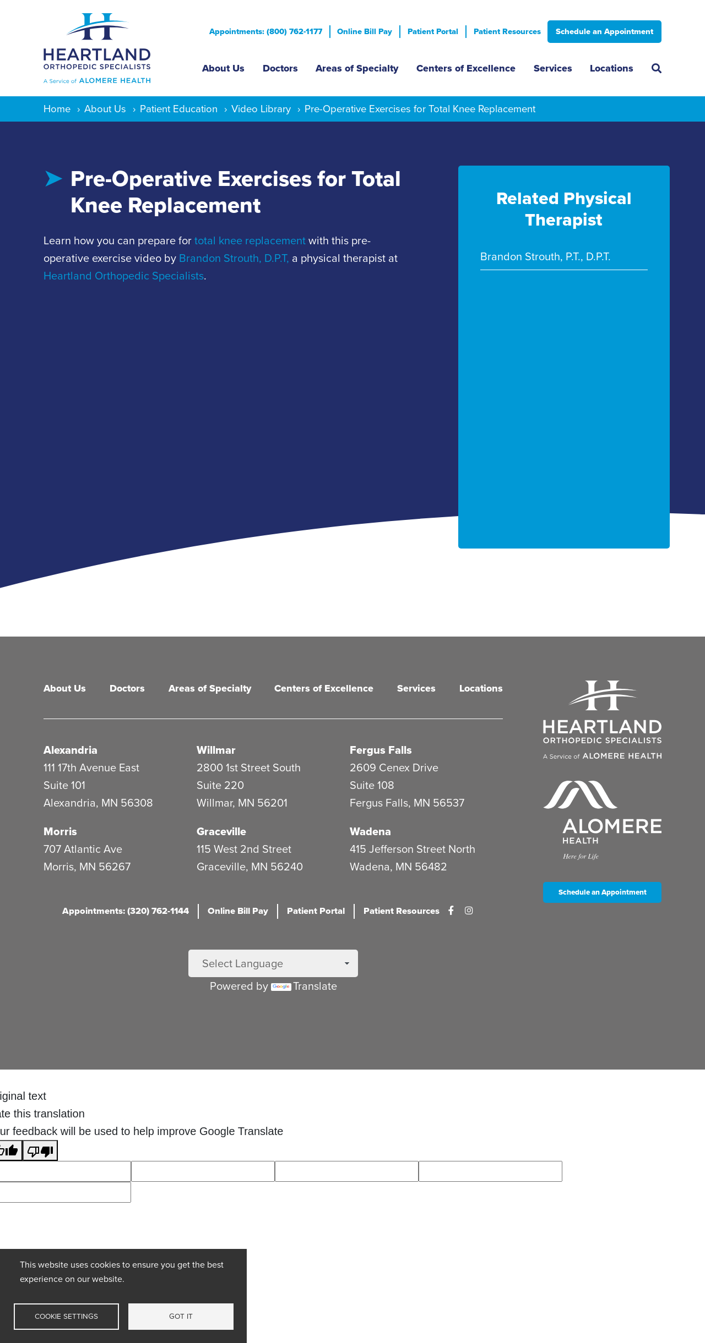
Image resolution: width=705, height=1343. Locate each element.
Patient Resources (507, 31)
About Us (223, 68)
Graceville (221, 831)
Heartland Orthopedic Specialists (124, 275)
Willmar (216, 750)
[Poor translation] (40, 1150)
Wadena (370, 831)
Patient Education (179, 108)
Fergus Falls (381, 750)
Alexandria (70, 750)
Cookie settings (66, 1316)
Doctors (280, 68)
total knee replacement (250, 240)
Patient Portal (433, 31)
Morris (60, 831)
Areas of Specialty (357, 68)
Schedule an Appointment (604, 31)
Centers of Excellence (466, 68)
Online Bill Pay (364, 31)
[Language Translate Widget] (273, 963)
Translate (304, 986)
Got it (181, 1316)
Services (553, 68)
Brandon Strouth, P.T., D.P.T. (545, 256)
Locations (611, 68)
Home (57, 108)
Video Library (261, 108)
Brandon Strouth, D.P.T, (234, 258)
